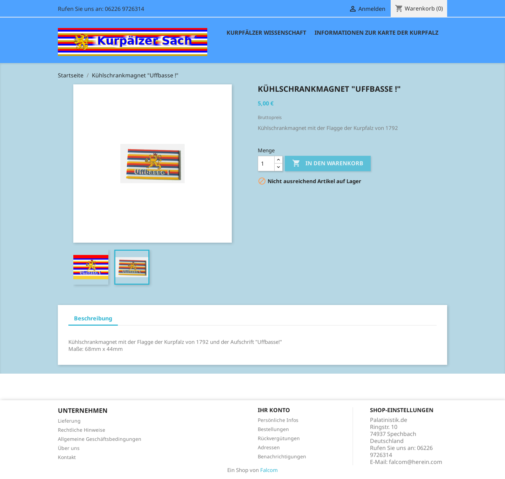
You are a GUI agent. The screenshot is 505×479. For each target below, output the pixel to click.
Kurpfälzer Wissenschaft (266, 32)
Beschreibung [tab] (93, 318)
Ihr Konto (274, 410)
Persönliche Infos (278, 420)
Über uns (69, 448)
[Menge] (266, 163)
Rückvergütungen (279, 438)
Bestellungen (273, 429)
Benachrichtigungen (282, 456)
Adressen (269, 447)
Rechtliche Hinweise (81, 429)
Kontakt (67, 457)
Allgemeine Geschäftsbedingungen (99, 439)
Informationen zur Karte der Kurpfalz (376, 32)
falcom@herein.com (415, 462)
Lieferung (69, 420)
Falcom (269, 469)
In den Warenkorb (327, 163)
